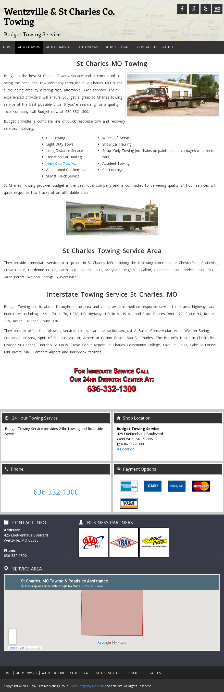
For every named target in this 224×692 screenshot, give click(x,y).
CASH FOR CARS (88, 47)
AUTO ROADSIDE (58, 47)
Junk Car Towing (61, 163)
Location (125, 449)
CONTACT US (146, 47)
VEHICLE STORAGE (118, 47)
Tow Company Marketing (88, 686)
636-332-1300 (56, 492)
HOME (7, 47)
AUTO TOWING (29, 47)
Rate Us (168, 47)
